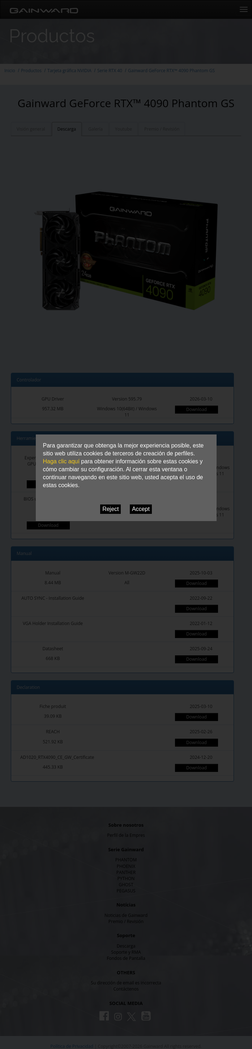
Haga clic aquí (61, 461)
